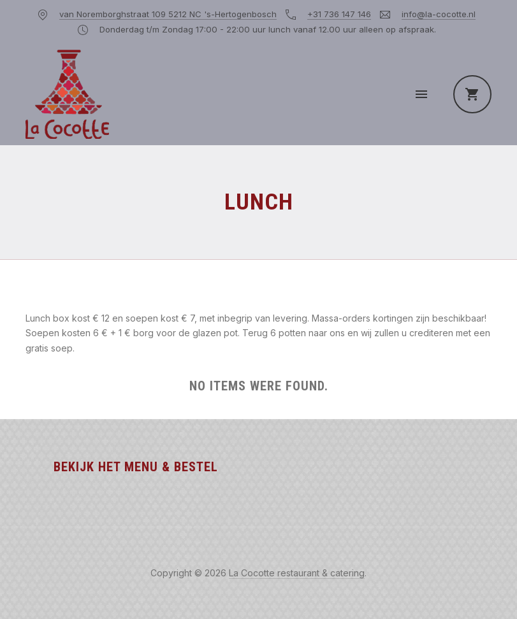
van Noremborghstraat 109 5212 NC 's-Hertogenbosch (168, 14)
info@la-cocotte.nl (439, 14)
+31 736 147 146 (339, 14)
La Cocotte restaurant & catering (297, 572)
